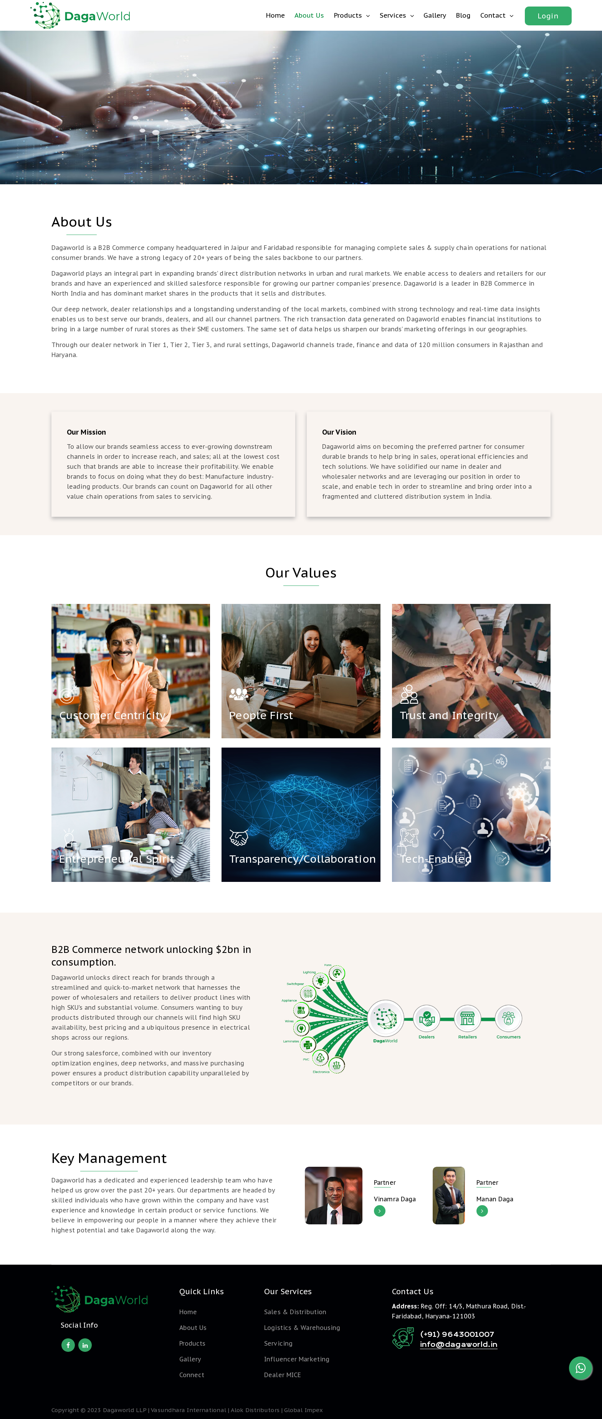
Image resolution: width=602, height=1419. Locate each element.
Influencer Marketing (296, 1359)
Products (348, 15)
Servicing (278, 1343)
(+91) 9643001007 (457, 1334)
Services (393, 15)
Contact (493, 15)
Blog (463, 15)
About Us (309, 15)
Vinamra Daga (395, 1199)
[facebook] (68, 1345)
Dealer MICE (282, 1375)
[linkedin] (85, 1345)
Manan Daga (494, 1199)
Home (275, 15)
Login (548, 16)
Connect (192, 1375)
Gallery (434, 15)
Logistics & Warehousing (302, 1327)
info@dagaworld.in (459, 1344)
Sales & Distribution (295, 1312)
